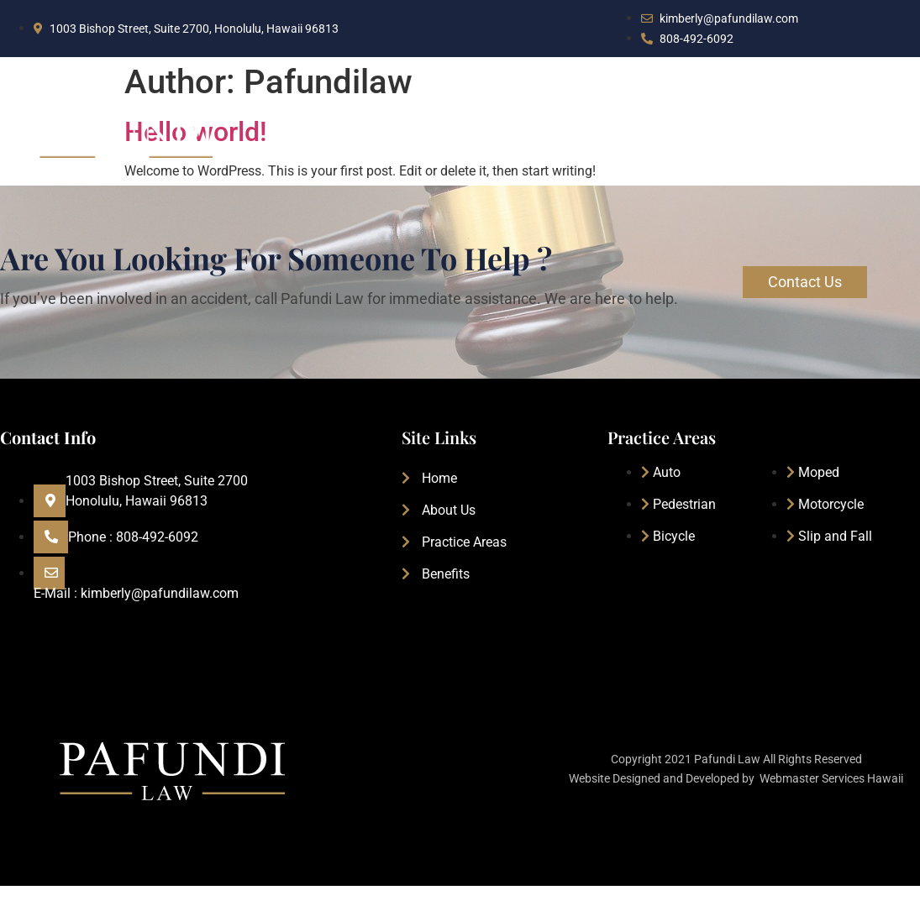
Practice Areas (605, 140)
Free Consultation (837, 140)
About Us (491, 140)
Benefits (716, 140)
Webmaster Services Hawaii (831, 778)
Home (402, 140)
